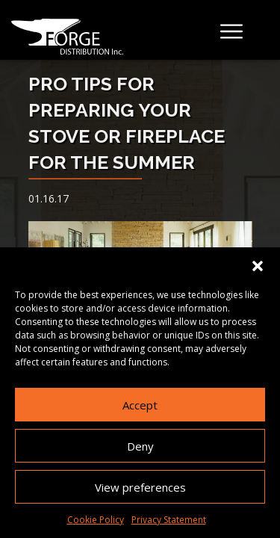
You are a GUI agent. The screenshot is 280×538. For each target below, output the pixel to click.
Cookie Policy (95, 519)
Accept (140, 405)
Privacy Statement (168, 519)
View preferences (140, 487)
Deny (140, 446)
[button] (257, 266)
